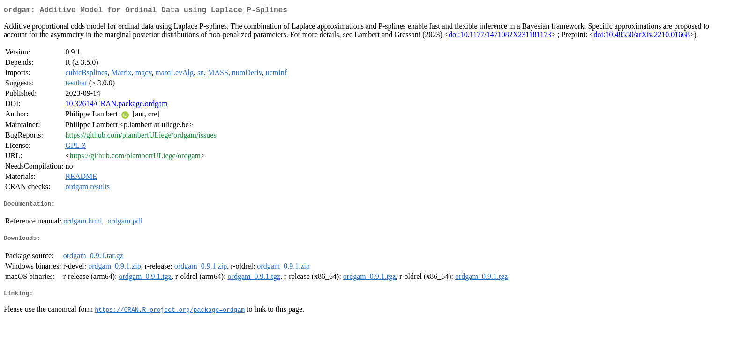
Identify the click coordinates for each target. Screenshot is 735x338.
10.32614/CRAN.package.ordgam (116, 105)
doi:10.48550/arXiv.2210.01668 (641, 36)
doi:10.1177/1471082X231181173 (500, 36)
